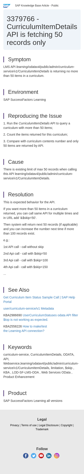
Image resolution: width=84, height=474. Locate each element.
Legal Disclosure (49, 425)
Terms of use (29, 425)
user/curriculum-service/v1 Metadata (28, 308)
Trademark (42, 429)
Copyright (66, 425)
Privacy (14, 425)
